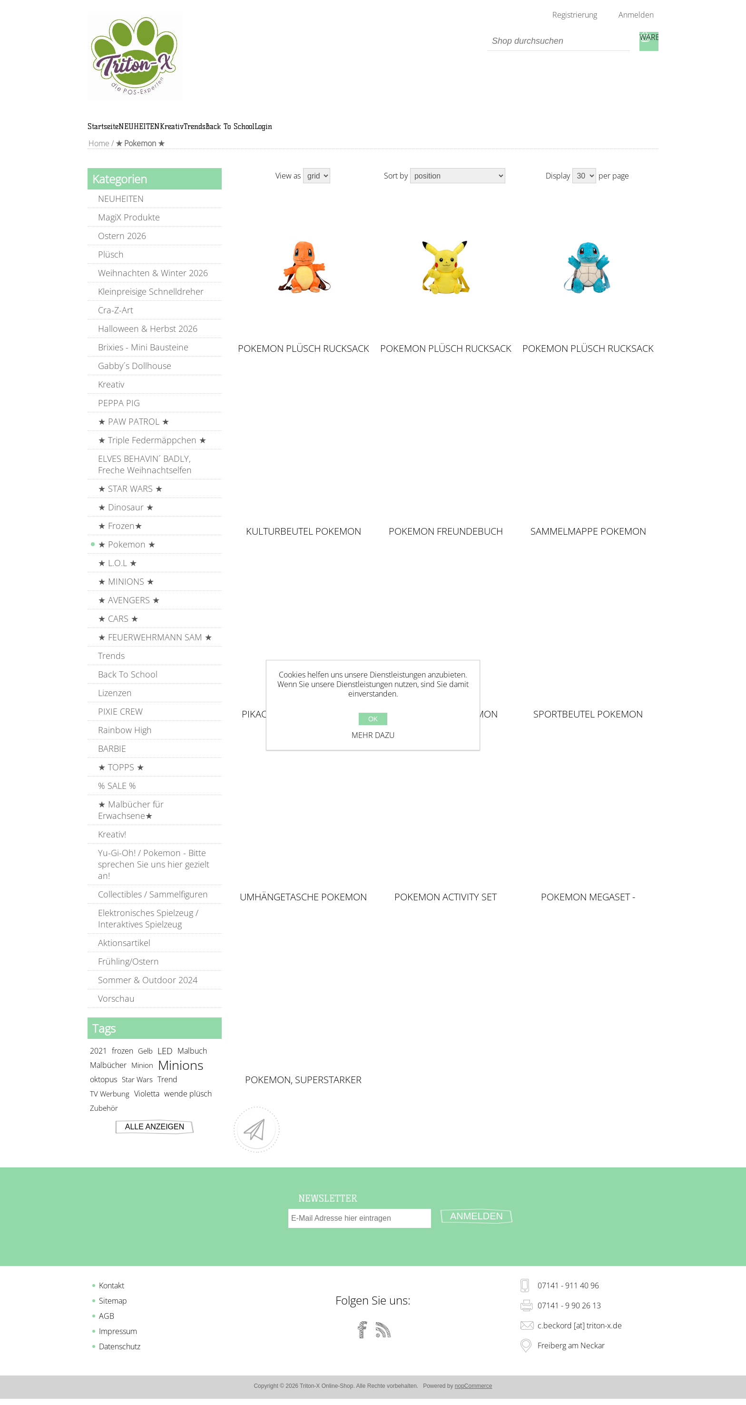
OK (373, 719)
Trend (167, 1090)
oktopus (103, 1090)
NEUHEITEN (121, 209)
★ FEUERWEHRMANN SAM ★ (155, 648)
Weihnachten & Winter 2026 (153, 283)
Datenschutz (119, 1348)
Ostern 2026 (122, 246)
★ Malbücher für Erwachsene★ (131, 820)
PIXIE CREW (120, 722)
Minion (142, 1076)
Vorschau (116, 1009)
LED (165, 1061)
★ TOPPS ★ (121, 778)
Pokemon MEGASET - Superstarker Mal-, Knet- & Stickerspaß (588, 908)
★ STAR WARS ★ (130, 499)
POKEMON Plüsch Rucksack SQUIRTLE (588, 359)
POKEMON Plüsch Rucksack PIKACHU (445, 359)
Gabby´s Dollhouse (134, 376)
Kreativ (111, 395)
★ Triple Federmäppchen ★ (152, 451)
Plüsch (111, 265)
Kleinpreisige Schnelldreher (151, 302)
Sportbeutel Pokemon (588, 725)
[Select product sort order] (457, 186)
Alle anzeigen (155, 1138)
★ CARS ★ (118, 629)
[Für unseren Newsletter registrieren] (359, 1229)
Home (98, 154)
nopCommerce (473, 1387)
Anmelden (636, 15)
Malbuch (192, 1061)
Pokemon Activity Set (445, 908)
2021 (98, 1061)
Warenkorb (648, 41)
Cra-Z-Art (115, 321)
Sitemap (113, 1302)
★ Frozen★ (120, 536)
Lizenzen (115, 703)
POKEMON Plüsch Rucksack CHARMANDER (303, 359)
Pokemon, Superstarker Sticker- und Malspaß (303, 1090)
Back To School (127, 685)
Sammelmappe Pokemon (588, 542)
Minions (181, 1076)
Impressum (118, 1332)
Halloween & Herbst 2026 (147, 339)
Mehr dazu (373, 735)
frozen (122, 1061)
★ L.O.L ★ (117, 573)
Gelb (145, 1061)
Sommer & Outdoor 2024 (147, 990)
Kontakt (111, 1287)
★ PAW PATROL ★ (133, 432)
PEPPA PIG (119, 413)
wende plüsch (188, 1104)
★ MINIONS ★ (126, 592)
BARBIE (112, 759)
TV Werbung (109, 1104)
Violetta (146, 1104)
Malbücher (108, 1076)
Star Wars (137, 1090)
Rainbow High (125, 741)
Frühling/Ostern (128, 972)
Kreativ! (112, 845)
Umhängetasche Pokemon (303, 908)
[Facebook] (363, 1331)
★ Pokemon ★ (127, 555)
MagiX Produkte (129, 228)
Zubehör (104, 1119)
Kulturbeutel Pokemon (303, 542)
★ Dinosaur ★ (126, 518)
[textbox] (558, 41)
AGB (106, 1317)
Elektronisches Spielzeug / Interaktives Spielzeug (148, 929)
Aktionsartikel (124, 953)
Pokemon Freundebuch (446, 542)
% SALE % (117, 796)
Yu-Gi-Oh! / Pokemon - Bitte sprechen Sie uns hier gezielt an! (153, 875)
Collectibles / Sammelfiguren (153, 905)
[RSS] (383, 1331)
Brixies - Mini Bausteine (143, 358)
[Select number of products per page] (584, 186)
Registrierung (574, 15)
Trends (111, 666)
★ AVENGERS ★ (129, 611)
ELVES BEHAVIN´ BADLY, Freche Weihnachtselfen (145, 475)
